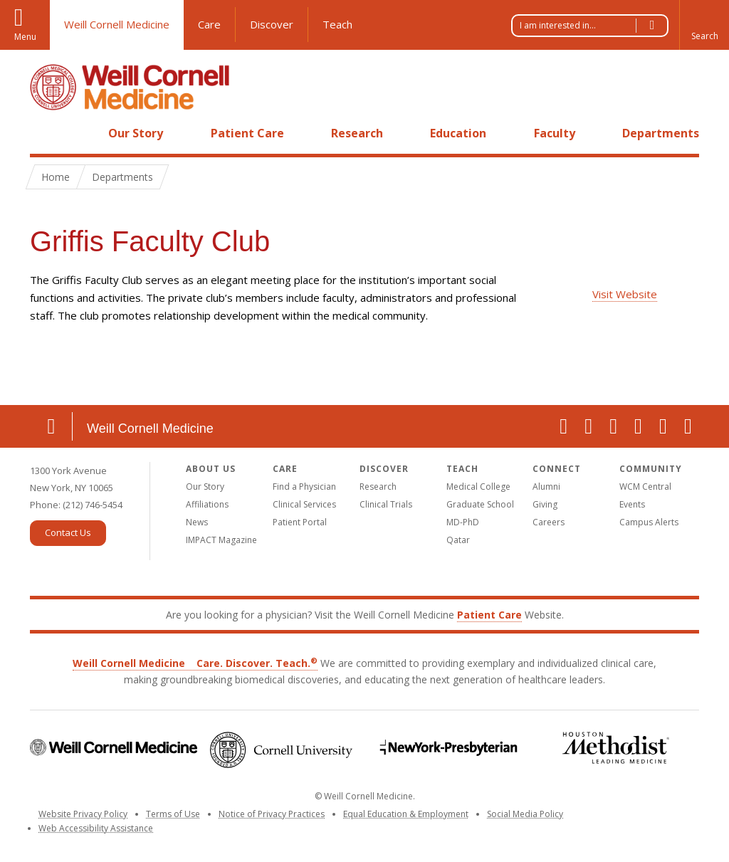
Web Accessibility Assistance (95, 828)
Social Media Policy (525, 814)
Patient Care (247, 133)
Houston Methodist (615, 748)
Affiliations (207, 504)
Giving (545, 504)
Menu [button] (25, 37)
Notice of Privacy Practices (272, 814)
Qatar (458, 540)
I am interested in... (594, 26)
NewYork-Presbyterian (448, 748)
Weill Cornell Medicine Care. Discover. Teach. (195, 663)
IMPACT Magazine (221, 540)
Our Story (135, 133)
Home (45, 133)
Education (458, 133)
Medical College (478, 486)
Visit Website (624, 294)
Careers (549, 522)
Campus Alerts (648, 522)
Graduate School (480, 504)
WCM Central (645, 486)
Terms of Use (173, 814)
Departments (660, 133)
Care (209, 24)
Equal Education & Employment (405, 814)
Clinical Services (304, 504)
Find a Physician (304, 486)
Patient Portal (300, 522)
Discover (271, 24)
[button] (704, 25)
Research (357, 133)
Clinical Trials (386, 504)
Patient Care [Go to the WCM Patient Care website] (489, 614)
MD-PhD (462, 522)
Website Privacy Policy (82, 814)
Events (632, 504)
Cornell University (280, 750)
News (197, 522)
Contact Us (68, 532)
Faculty (554, 133)
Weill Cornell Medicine (116, 24)
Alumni (546, 486)
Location (51, 426)
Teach (337, 24)
